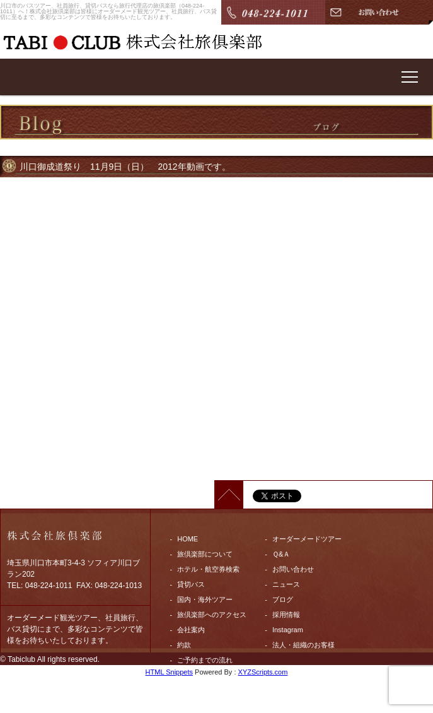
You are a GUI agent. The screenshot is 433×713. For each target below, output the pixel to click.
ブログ (282, 599)
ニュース (286, 584)
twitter (186, 705)
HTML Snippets (169, 672)
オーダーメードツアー (307, 539)
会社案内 (191, 629)
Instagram (287, 629)
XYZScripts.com (263, 672)
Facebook (192, 690)
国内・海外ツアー (205, 599)
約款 (184, 645)
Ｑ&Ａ (281, 554)
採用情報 (286, 614)
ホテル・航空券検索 (208, 569)
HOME (187, 539)
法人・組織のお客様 (303, 645)
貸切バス (191, 584)
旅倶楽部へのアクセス (211, 614)
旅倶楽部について (205, 554)
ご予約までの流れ (205, 660)
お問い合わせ (293, 569)
